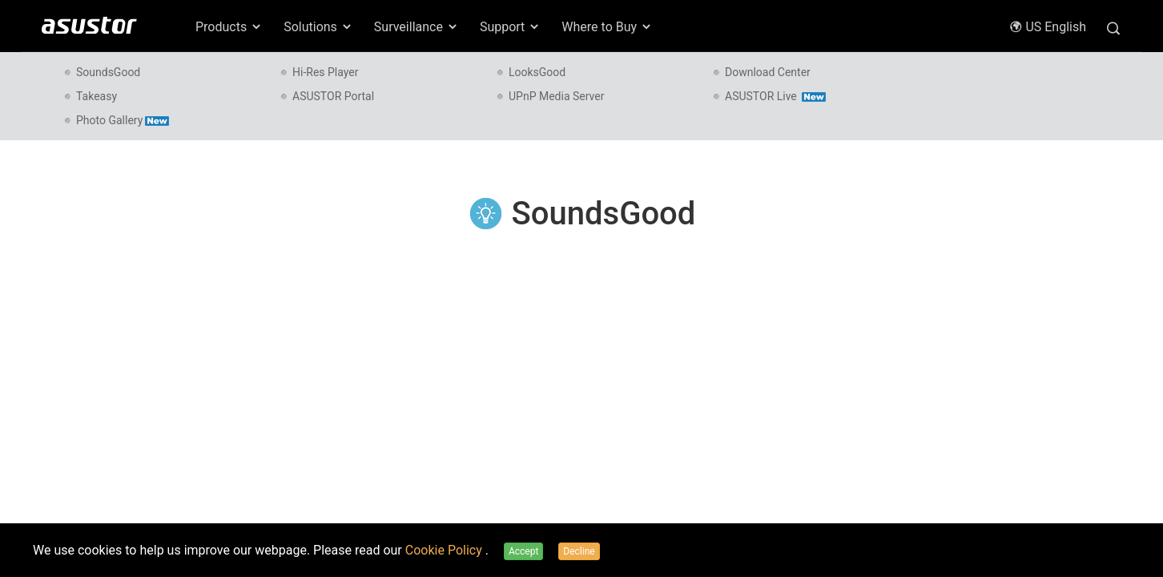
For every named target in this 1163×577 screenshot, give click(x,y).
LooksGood (537, 72)
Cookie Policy (445, 550)
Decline (578, 551)
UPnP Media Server (556, 96)
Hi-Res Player (325, 72)
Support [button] (510, 26)
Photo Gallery (122, 120)
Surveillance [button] (416, 26)
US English (1047, 26)
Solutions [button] (318, 26)
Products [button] (229, 26)
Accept (523, 551)
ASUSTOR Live (775, 96)
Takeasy (96, 96)
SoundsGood (108, 72)
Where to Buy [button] (607, 26)
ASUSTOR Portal (333, 96)
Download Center (768, 72)
